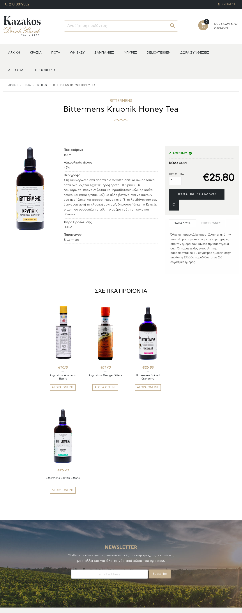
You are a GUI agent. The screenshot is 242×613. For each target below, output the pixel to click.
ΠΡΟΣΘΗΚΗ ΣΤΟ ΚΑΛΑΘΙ (197, 194)
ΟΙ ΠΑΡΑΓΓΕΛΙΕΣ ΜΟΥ (19, 575)
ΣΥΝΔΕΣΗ (227, 3)
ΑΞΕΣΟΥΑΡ (16, 70)
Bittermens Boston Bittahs (181, 377)
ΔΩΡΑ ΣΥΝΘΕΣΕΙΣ (194, 52)
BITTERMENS (121, 101)
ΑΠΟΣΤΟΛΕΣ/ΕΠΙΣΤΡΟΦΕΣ (83, 570)
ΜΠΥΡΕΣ (130, 52)
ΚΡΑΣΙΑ (36, 52)
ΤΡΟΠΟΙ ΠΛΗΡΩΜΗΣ (78, 559)
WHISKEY (77, 52)
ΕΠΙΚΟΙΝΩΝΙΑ (73, 580)
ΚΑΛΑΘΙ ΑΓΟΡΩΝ (15, 580)
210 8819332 (16, 3)
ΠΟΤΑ (55, 52)
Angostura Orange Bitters (101, 377)
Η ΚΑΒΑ (9, 559)
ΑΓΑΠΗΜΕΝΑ (12, 570)
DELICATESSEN (159, 52)
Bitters (42, 85)
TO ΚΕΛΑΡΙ (11, 565)
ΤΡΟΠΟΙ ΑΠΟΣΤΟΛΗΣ (79, 565)
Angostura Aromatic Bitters (61, 377)
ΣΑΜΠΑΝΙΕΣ (104, 52)
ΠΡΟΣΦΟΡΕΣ (45, 70)
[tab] (182, 223)
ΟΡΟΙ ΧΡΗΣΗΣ (74, 575)
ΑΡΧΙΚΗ (14, 52)
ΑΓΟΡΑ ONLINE (61, 387)
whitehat (149, 606)
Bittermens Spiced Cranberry (141, 377)
